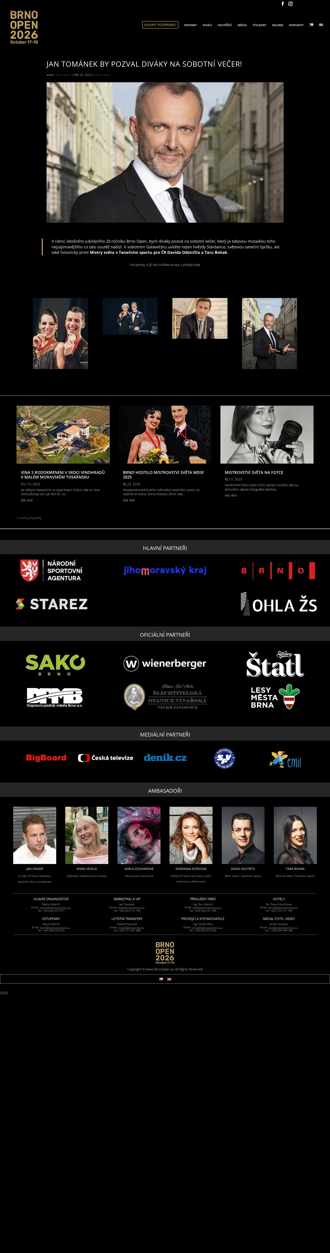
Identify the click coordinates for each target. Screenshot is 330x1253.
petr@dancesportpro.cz (207, 907)
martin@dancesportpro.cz (55, 907)
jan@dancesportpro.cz (130, 907)
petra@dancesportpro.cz (283, 907)
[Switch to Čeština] (161, 979)
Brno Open (62, 75)
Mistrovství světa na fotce (254, 472)
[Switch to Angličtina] (321, 31)
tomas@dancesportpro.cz (206, 927)
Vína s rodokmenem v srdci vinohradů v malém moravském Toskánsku (63, 475)
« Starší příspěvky (29, 518)
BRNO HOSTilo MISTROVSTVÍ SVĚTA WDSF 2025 (163, 475)
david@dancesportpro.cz (55, 927)
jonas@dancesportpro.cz (283, 927)
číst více (27, 500)
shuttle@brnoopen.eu (131, 927)
